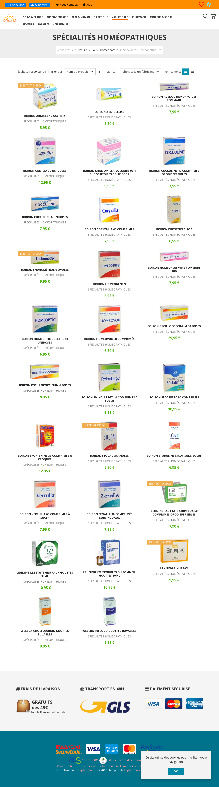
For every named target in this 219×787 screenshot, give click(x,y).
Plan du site (65, 766)
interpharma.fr (84, 770)
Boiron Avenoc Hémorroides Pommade (174, 98)
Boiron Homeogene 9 (109, 284)
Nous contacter (68, 4)
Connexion (15, 5)
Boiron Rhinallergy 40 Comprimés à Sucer (109, 399)
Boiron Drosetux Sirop (174, 229)
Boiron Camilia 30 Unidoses (44, 171)
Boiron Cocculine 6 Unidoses (45, 217)
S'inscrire (39, 5)
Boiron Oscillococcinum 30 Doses (174, 326)
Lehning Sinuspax (174, 568)
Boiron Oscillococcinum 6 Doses (45, 385)
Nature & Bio (86, 50)
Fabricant (112, 71)
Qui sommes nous (87, 766)
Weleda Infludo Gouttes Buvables (109, 631)
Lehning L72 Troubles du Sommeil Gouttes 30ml (109, 574)
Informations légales (116, 766)
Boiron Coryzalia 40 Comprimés (109, 229)
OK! (176, 771)
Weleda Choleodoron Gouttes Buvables (45, 632)
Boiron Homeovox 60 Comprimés (109, 339)
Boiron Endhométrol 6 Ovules (45, 269)
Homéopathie (109, 50)
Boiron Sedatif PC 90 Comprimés (174, 397)
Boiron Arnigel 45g (109, 112)
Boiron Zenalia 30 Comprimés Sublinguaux (109, 516)
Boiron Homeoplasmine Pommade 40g (174, 269)
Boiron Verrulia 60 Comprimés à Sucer (45, 516)
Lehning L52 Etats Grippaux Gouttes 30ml (45, 574)
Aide (87, 4)
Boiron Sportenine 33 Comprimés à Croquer (45, 457)
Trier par (56, 71)
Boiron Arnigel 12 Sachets (45, 116)
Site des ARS (84, 760)
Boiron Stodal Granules (109, 455)
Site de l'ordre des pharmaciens (124, 760)
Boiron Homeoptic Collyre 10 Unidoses (45, 340)
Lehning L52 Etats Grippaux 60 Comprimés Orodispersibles (174, 512)
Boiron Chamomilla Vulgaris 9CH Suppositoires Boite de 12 (109, 172)
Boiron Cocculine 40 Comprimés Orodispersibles (174, 172)
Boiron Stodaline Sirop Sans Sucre (174, 455)
